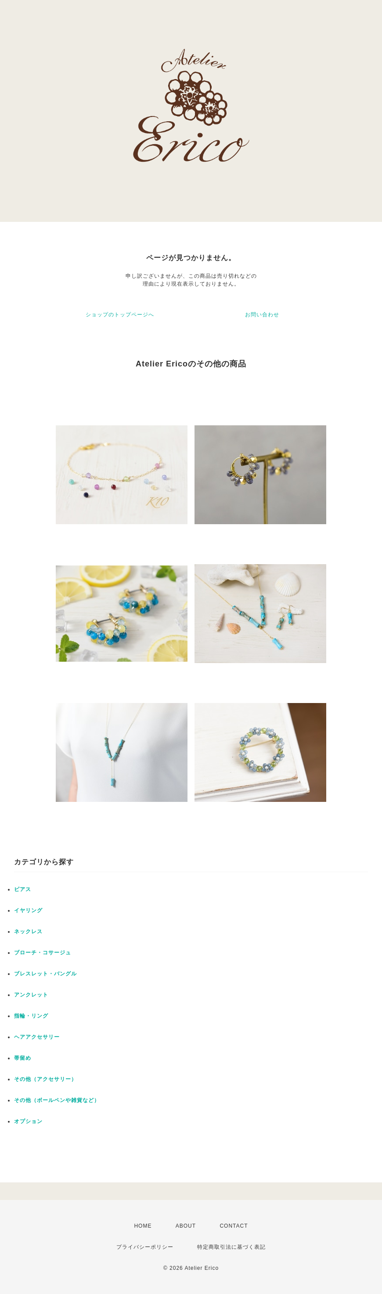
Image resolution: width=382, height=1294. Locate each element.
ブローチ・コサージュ (42, 953)
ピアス (22, 889)
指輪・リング (31, 1016)
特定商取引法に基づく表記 (231, 1247)
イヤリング (28, 910)
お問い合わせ (262, 315)
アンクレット (31, 995)
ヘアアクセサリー (37, 1037)
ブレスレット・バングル (45, 974)
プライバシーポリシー (144, 1247)
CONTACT (234, 1226)
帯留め (22, 1058)
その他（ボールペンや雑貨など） (57, 1100)
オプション (28, 1121)
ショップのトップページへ (120, 315)
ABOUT (186, 1226)
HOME (142, 1226)
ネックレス (28, 931)
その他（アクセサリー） (45, 1079)
